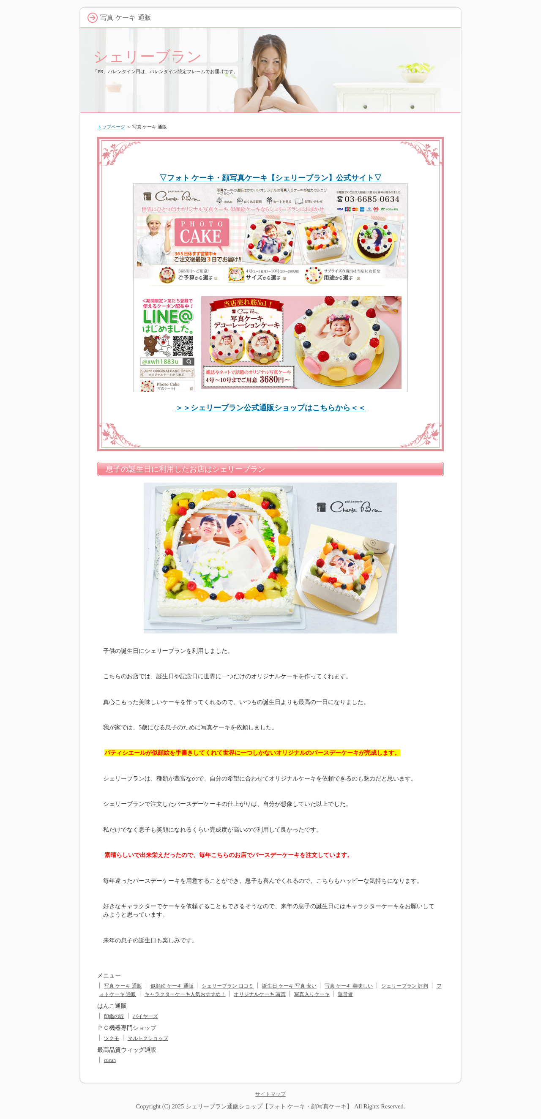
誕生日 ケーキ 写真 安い (289, 986)
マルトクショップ (148, 1038)
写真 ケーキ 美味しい (349, 986)
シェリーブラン (147, 56)
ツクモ (111, 1038)
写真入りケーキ (312, 994)
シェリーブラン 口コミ (228, 986)
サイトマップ (270, 1094)
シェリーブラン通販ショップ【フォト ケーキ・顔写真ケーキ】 (269, 1106)
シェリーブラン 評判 (404, 986)
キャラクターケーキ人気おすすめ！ (185, 994)
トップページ (111, 126)
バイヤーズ (145, 1016)
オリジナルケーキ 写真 (260, 994)
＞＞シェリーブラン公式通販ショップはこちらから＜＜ (270, 408)
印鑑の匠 (114, 1016)
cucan (110, 1060)
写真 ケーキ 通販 (123, 986)
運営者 (345, 994)
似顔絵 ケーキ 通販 (172, 986)
